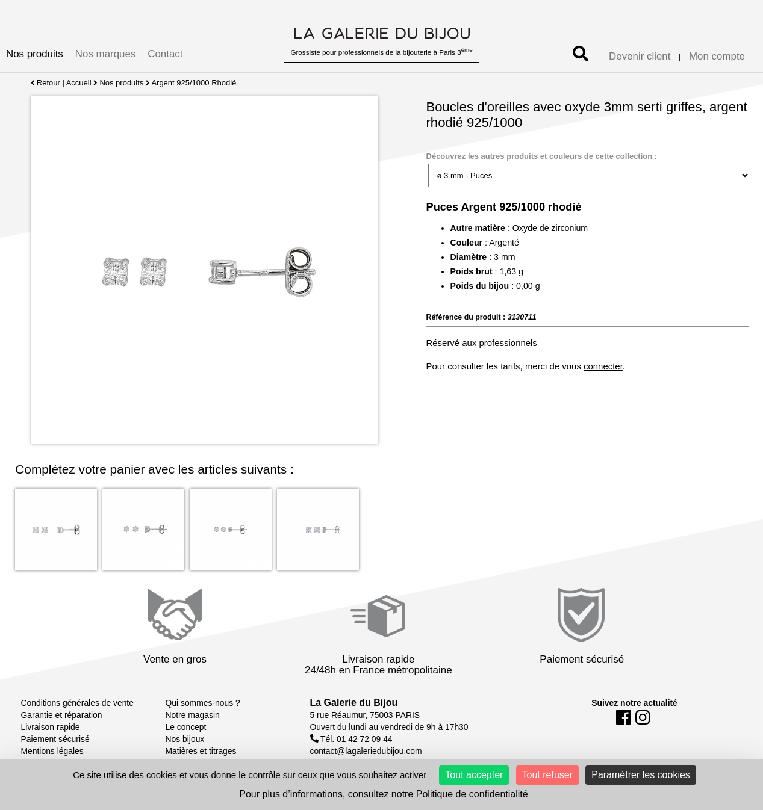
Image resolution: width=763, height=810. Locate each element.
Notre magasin (193, 715)
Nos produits (34, 54)
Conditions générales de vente (77, 703)
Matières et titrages (201, 751)
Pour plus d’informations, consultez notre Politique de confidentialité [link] (383, 794)
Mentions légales (52, 751)
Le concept (186, 727)
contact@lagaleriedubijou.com (366, 751)
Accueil (79, 82)
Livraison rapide (50, 727)
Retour (45, 82)
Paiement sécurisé (55, 739)
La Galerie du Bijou (354, 702)
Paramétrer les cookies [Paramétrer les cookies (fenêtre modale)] (640, 775)
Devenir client (639, 56)
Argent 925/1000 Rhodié (194, 82)
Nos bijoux (185, 739)
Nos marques (105, 54)
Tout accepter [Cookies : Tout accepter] (474, 775)
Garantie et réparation (61, 715)
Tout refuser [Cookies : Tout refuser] (547, 775)
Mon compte (717, 56)
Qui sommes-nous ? (203, 703)
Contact (165, 54)
